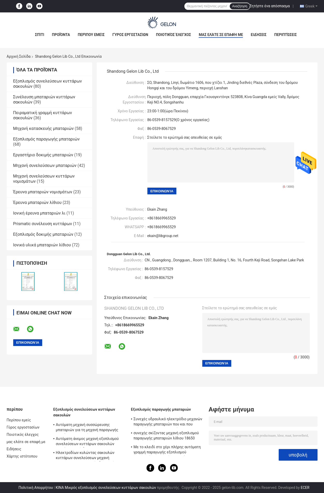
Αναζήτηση (239, 6)
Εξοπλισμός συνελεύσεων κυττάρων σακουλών (84, 412)
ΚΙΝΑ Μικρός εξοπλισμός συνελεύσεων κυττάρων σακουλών (106, 487)
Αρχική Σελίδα (19, 56)
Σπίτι (39, 35)
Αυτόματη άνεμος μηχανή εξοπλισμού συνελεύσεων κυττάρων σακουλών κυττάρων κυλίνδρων (87, 442)
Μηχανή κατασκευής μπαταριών (43, 128)
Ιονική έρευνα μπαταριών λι (39, 213)
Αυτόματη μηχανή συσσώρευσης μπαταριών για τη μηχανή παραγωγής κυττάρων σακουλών (87, 428)
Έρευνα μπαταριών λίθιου (37, 202)
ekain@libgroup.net (162, 236)
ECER (305, 487)
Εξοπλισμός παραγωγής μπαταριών (46, 139)
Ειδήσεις (259, 35)
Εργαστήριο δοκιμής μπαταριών (43, 154)
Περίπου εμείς (91, 35)
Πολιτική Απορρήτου (35, 487)
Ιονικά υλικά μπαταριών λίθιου (42, 244)
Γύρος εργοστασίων (130, 35)
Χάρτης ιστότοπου (22, 456)
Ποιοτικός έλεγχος (173, 35)
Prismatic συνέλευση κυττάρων (42, 223)
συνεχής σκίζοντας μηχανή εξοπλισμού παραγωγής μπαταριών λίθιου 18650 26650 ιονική (166, 436)
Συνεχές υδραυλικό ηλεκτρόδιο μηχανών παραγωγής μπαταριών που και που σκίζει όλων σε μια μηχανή (168, 422)
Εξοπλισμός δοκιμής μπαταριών (43, 234)
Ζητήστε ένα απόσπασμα (269, 6)
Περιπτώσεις (285, 35)
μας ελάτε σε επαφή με (221, 35)
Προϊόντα (61, 35)
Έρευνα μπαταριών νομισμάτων (42, 191)
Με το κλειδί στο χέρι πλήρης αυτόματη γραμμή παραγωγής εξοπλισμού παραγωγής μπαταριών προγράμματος (167, 450)
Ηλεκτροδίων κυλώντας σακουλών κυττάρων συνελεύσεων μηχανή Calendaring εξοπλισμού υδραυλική (85, 456)
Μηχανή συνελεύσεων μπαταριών (45, 165)
